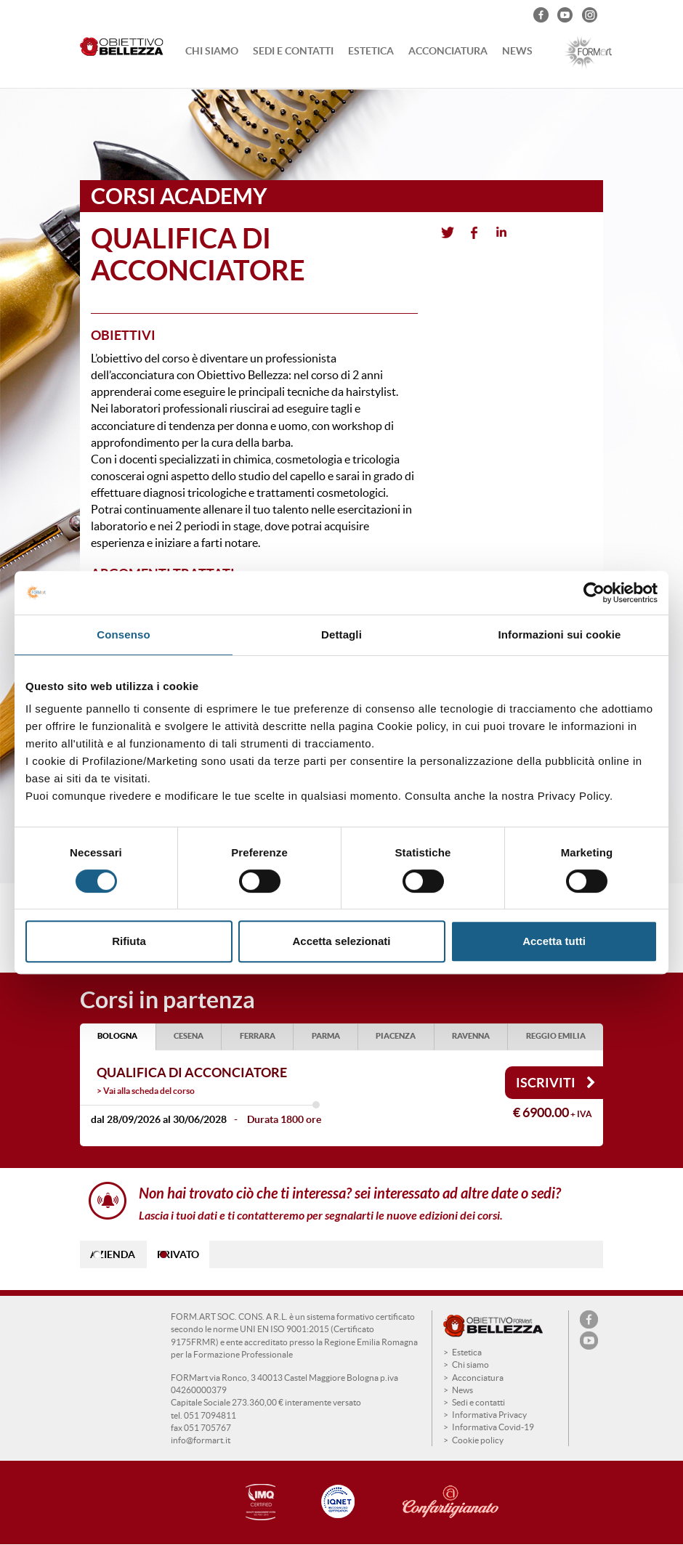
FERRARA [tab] (257, 1035)
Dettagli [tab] (341, 634)
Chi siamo (211, 51)
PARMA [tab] (326, 1035)
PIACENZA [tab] (396, 1035)
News (517, 51)
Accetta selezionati (341, 941)
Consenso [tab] (123, 634)
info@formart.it (200, 1440)
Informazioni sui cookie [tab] (559, 634)
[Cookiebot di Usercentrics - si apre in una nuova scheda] (594, 593)
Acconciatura (448, 51)
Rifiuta (129, 941)
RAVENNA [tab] (471, 1035)
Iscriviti (556, 1082)
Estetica (371, 51)
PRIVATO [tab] (178, 1254)
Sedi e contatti (293, 51)
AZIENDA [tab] (112, 1254)
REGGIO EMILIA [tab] (556, 1035)
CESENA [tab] (188, 1035)
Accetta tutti (554, 941)
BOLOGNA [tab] (117, 1035)
